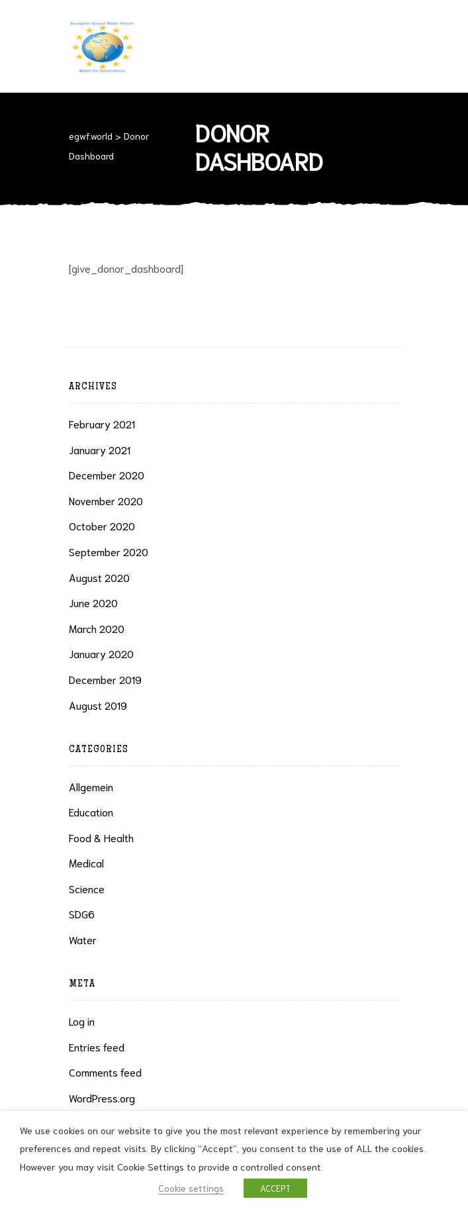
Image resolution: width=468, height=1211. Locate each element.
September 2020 (108, 551)
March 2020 (96, 628)
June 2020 (93, 602)
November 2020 (106, 500)
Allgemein (91, 786)
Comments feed (105, 1072)
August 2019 (98, 705)
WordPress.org (102, 1097)
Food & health (101, 837)
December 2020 (106, 474)
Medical (86, 862)
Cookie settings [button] (191, 1187)
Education (91, 811)
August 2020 (99, 577)
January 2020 (101, 653)
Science (87, 888)
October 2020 (102, 525)
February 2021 (102, 423)
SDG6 (82, 913)
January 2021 (99, 449)
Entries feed (96, 1046)
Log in (82, 1021)
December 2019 (105, 679)
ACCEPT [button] (275, 1188)
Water (83, 939)
